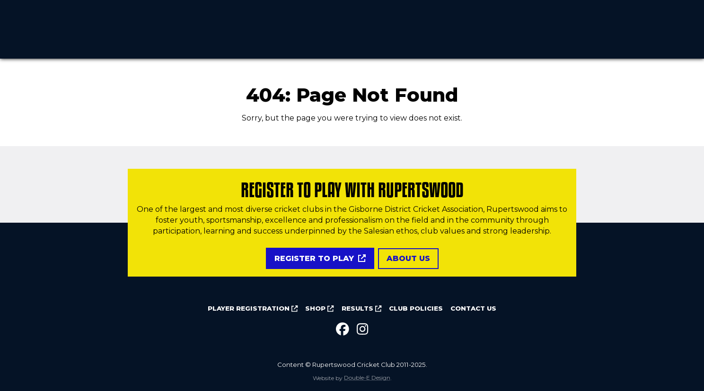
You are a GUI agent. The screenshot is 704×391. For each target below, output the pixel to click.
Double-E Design (367, 378)
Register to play (320, 258)
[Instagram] (362, 329)
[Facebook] (342, 329)
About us (408, 258)
